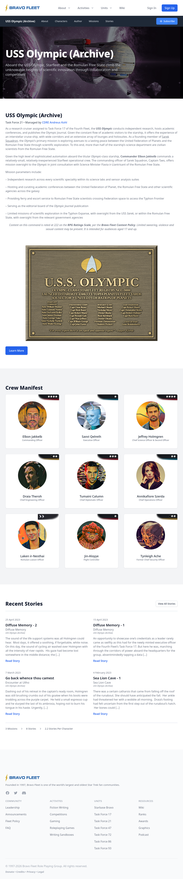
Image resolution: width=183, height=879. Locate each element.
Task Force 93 (102, 848)
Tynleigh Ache (150, 556)
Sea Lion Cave (102, 682)
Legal (41, 871)
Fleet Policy (12, 821)
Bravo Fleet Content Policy (118, 225)
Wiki (122, 8)
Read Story (12, 661)
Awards (143, 821)
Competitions (58, 814)
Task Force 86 (102, 841)
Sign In (151, 8)
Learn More (16, 350)
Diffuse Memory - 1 (109, 625)
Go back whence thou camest (29, 678)
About (44, 21)
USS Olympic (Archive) (20, 21)
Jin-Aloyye (91, 556)
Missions (94, 21)
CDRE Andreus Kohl (54, 122)
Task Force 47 (102, 828)
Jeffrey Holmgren (150, 436)
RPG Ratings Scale (79, 225)
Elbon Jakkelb (32, 436)
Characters (61, 21)
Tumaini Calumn (92, 496)
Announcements (15, 814)
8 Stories (31, 728)
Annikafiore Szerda (150, 496)
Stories (109, 21)
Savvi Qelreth (91, 436)
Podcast (144, 835)
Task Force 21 (102, 821)
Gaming (55, 821)
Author (78, 21)
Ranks (142, 814)
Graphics (144, 828)
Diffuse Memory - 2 (21, 625)
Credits (20, 871)
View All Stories (166, 603)
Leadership (12, 807)
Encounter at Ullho (17, 682)
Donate (9, 871)
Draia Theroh (32, 496)
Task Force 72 (102, 835)
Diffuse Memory (15, 629)
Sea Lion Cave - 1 (107, 678)
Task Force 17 (102, 814)
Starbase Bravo (104, 807)
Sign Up (170, 8)
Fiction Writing (59, 807)
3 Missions (11, 728)
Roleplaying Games (62, 828)
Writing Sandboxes (62, 835)
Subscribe (167, 21)
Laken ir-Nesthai (32, 556)
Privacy (31, 871)
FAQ (8, 828)
